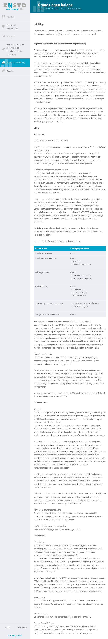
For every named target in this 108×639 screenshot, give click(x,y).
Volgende (22, 627)
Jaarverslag (14, 6)
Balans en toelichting (53, 9)
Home (40, 9)
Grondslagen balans (73, 9)
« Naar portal (15, 635)
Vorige (7, 627)
